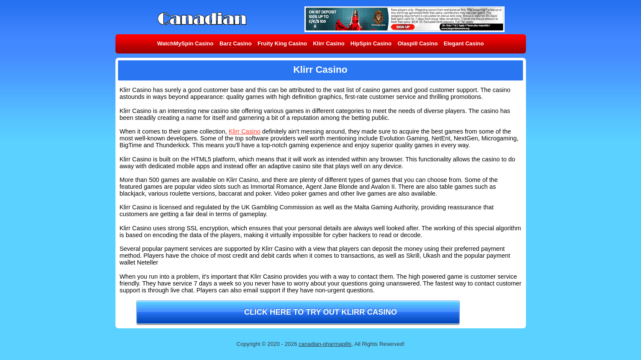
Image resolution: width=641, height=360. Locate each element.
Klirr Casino (329, 43)
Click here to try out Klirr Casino (320, 312)
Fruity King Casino (282, 43)
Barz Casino (235, 43)
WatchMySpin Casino (185, 43)
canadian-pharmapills (325, 344)
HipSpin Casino (371, 43)
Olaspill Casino (418, 43)
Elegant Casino (464, 43)
